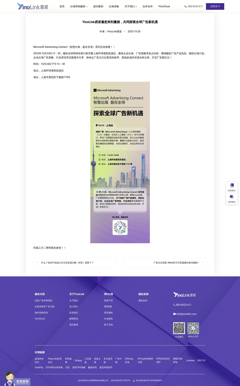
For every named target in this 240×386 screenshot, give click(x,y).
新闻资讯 (73, 318)
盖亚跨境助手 (106, 367)
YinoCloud (40, 318)
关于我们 (130, 6)
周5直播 (108, 306)
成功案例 (73, 324)
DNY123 (201, 360)
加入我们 (73, 306)
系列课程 (108, 312)
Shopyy (78, 360)
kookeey (191, 360)
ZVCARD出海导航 (54, 367)
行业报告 (108, 318)
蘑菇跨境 (92, 367)
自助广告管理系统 (43, 300)
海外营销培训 (41, 312)
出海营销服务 (77, 6)
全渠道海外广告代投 (45, 306)
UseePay (39, 367)
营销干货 (108, 300)
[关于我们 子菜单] (136, 6)
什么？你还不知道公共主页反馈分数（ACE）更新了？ (67, 264)
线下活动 (108, 324)
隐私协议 (143, 300)
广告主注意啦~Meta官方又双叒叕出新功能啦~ (176, 264)
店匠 (67, 367)
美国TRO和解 (78, 367)
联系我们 (73, 312)
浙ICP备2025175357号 (120, 380)
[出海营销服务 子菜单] (87, 6)
